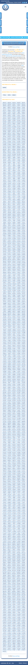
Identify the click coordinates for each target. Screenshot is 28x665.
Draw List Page (16, 46)
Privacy (25, 663)
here (23, 65)
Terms (20, 663)
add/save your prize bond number (13, 55)
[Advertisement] (14, 25)
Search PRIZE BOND (15, 37)
